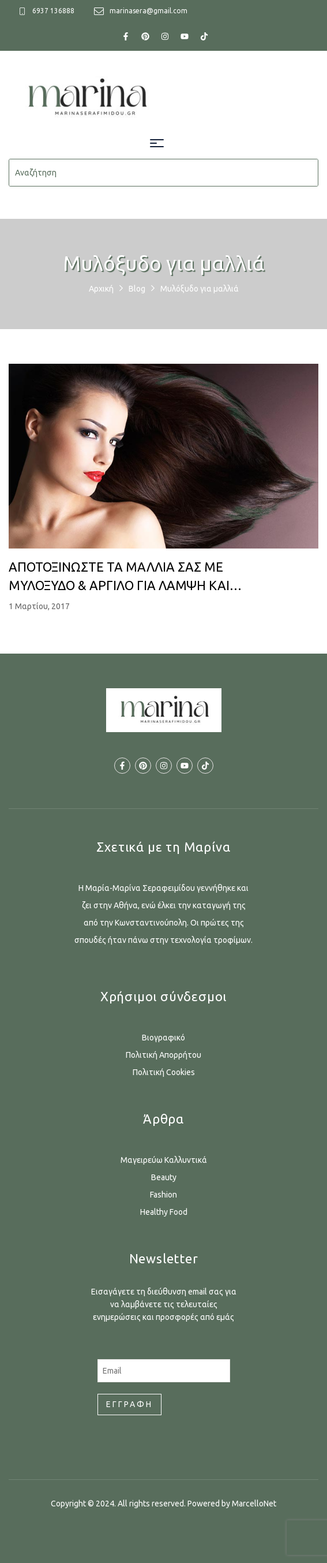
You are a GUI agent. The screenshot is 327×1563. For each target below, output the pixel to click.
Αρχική (101, 288)
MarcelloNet (254, 1503)
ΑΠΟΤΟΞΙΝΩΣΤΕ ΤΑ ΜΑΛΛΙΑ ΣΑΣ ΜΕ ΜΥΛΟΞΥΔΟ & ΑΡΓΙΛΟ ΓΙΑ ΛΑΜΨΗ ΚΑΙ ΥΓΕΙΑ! (119, 577)
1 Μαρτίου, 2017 (39, 606)
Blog (137, 288)
